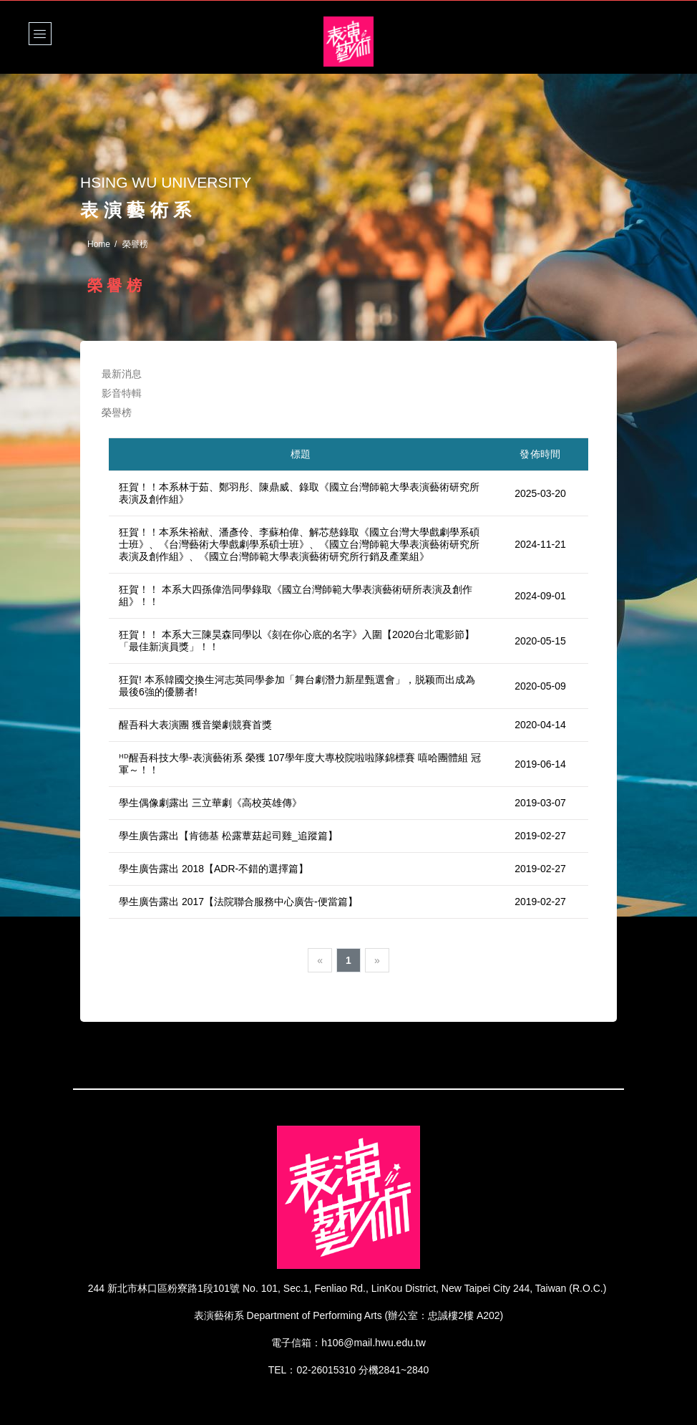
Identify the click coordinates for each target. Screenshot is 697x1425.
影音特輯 (122, 393)
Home (98, 244)
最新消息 (122, 374)
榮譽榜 (117, 412)
